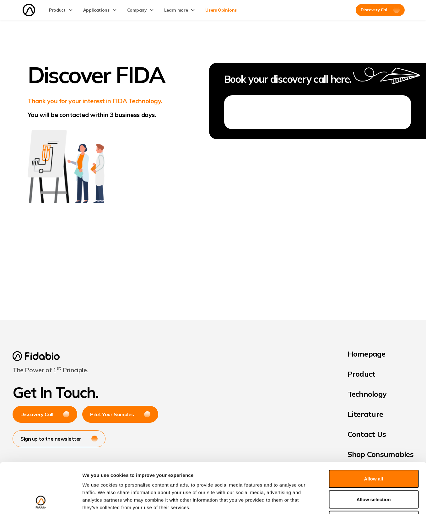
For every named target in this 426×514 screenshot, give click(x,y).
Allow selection (373, 452)
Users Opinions (221, 10)
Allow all (373, 431)
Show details (329, 501)
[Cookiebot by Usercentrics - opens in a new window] (40, 501)
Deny (374, 472)
